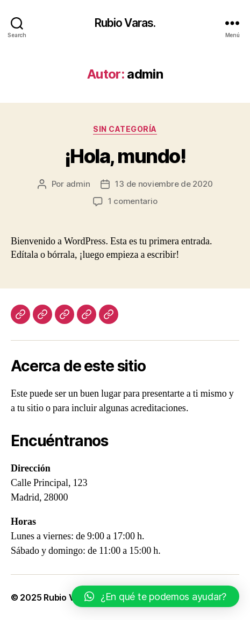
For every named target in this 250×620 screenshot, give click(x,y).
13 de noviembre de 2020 (163, 184)
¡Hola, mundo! (125, 156)
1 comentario (133, 201)
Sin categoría (125, 128)
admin (78, 184)
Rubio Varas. (125, 23)
